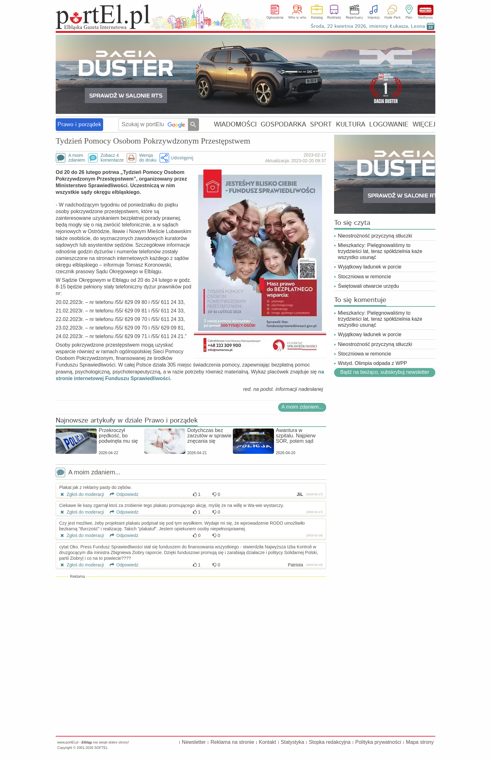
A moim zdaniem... (302, 407)
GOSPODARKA (283, 124)
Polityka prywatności (378, 742)
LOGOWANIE (388, 124)
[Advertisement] (191, 625)
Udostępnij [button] (182, 158)
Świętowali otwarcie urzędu (368, 286)
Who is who (297, 17)
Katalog (317, 17)
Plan (409, 17)
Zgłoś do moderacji (81, 494)
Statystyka (292, 742)
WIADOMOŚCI (235, 124)
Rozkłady (334, 17)
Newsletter (194, 742)
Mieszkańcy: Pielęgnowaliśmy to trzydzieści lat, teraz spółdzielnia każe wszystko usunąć (380, 251)
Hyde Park (392, 17)
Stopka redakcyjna (330, 742)
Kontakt (267, 742)
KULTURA (350, 124)
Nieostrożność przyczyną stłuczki (375, 235)
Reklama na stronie (232, 742)
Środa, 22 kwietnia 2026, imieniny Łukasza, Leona (368, 26)
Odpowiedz (122, 494)
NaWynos (425, 10)
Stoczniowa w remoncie (364, 276)
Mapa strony (420, 742)
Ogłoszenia (274, 17)
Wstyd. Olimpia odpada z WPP (372, 363)
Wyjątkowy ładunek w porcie (369, 266)
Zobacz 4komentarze (112, 158)
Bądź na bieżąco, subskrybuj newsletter (384, 372)
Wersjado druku (147, 158)
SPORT (321, 124)
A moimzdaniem (76, 158)
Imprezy (374, 17)
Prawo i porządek (79, 124)
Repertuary (354, 17)
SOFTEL (101, 748)
